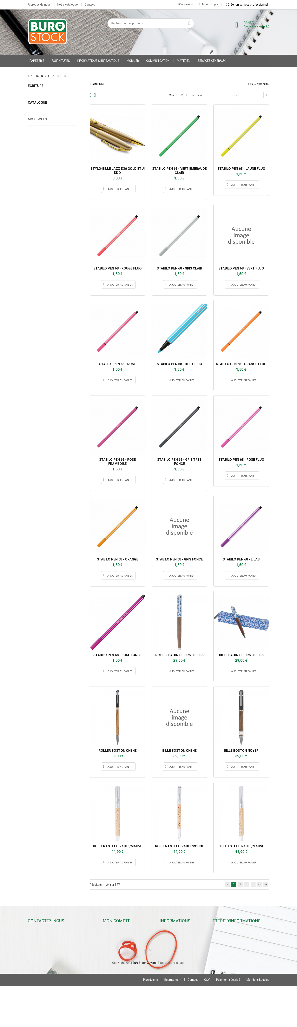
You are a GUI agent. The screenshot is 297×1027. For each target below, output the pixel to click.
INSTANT (56, 273)
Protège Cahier (64, 428)
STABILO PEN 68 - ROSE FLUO (241, 460)
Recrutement (172, 1020)
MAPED (56, 302)
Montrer (173, 95)
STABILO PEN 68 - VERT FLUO (241, 268)
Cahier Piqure (39, 441)
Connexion (185, 4)
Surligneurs (35, 127)
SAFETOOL (56, 360)
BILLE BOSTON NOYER (241, 751)
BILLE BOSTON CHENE (179, 751)
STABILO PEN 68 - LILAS (241, 559)
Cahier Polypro (40, 428)
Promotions (169, 930)
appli (56, 251)
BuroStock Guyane (145, 1003)
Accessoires (36, 140)
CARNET (35, 434)
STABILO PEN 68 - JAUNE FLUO (241, 169)
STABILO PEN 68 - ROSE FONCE (117, 655)
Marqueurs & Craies (40, 121)
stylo (55, 447)
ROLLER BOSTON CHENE (118, 751)
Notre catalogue (67, 4)
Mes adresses (114, 952)
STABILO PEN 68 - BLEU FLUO (179, 364)
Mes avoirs (112, 947)
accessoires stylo (65, 441)
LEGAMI (56, 295)
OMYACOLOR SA (56, 331)
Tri (235, 95)
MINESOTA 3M (56, 316)
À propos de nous (39, 4)
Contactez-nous (172, 947)
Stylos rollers (36, 101)
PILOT (56, 353)
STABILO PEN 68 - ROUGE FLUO (117, 268)
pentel (56, 338)
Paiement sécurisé (228, 1020)
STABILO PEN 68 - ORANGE (117, 559)
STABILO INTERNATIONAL (56, 382)
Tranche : (34, 399)
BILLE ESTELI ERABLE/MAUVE (241, 846)
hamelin (56, 266)
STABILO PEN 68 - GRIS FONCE (179, 559)
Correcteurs (35, 133)
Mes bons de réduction (120, 964)
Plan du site (150, 1020)
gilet (62, 434)
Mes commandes (116, 936)
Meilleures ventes (173, 941)
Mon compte (208, 4)
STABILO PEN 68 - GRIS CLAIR (179, 268)
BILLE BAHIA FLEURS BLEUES (241, 655)
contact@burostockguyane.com (53, 951)
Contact (90, 4)
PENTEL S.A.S (56, 345)
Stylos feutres (37, 108)
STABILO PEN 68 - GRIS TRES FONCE (179, 462)
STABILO (56, 374)
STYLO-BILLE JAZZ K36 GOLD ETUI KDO (118, 171)
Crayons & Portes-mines (43, 114)
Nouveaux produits (173, 936)
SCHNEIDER (56, 367)
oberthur (56, 324)
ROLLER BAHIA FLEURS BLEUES (179, 655)
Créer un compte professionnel (247, 4)
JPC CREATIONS (56, 280)
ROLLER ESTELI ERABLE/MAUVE (117, 846)
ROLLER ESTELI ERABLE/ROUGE (179, 846)
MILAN (56, 309)
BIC (56, 259)
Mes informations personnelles (125, 958)
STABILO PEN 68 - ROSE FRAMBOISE (117, 462)
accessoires (38, 447)
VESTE (50, 434)
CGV (207, 1020)
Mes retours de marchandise (123, 941)
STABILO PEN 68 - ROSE (117, 364)
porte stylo (70, 447)
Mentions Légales (257, 1020)
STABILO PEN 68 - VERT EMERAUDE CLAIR (179, 171)
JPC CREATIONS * (56, 288)
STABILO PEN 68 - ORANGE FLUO (241, 364)
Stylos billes (35, 95)
